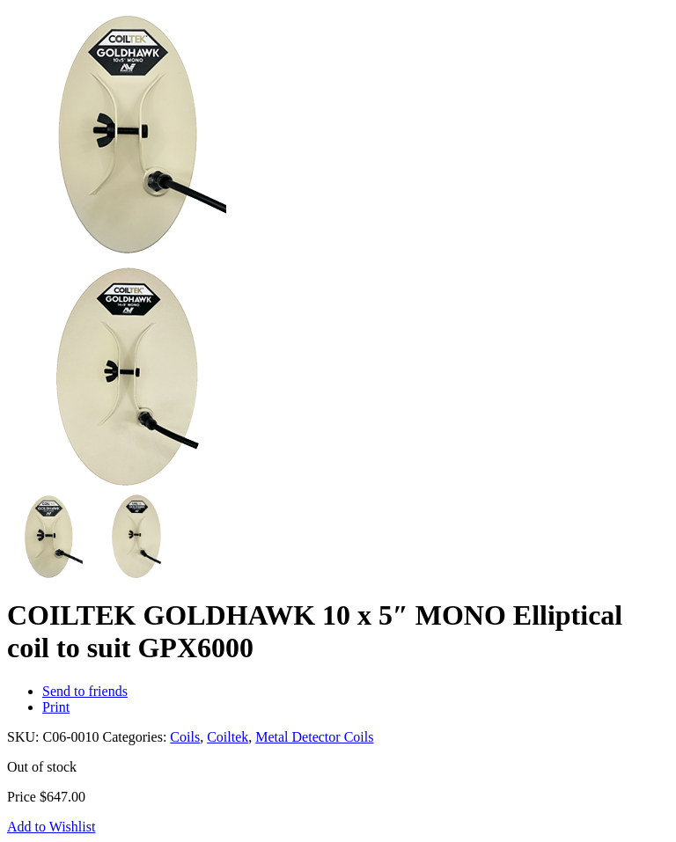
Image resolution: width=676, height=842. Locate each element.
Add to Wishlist (51, 826)
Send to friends (85, 691)
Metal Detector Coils (314, 736)
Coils (185, 736)
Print (56, 706)
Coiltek (227, 736)
